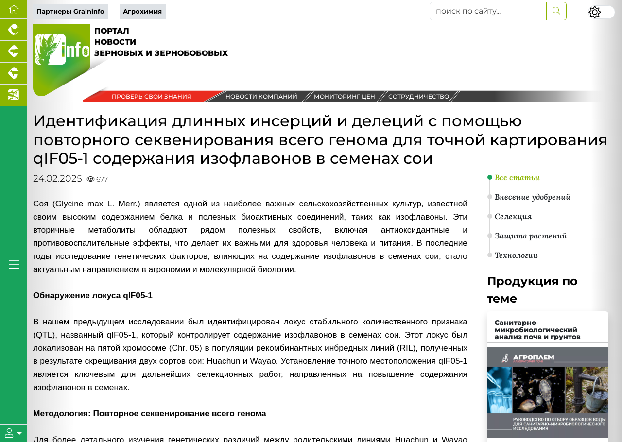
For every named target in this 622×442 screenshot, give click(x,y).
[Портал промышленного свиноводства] (13, 52)
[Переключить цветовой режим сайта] (601, 12)
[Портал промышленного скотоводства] (13, 74)
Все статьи (517, 177)
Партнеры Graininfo (70, 11)
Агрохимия (142, 11)
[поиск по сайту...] (488, 11)
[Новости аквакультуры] (13, 95)
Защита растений (531, 235)
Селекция (513, 216)
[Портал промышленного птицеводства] (13, 30)
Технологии (516, 255)
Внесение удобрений (532, 197)
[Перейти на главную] (13, 9)
